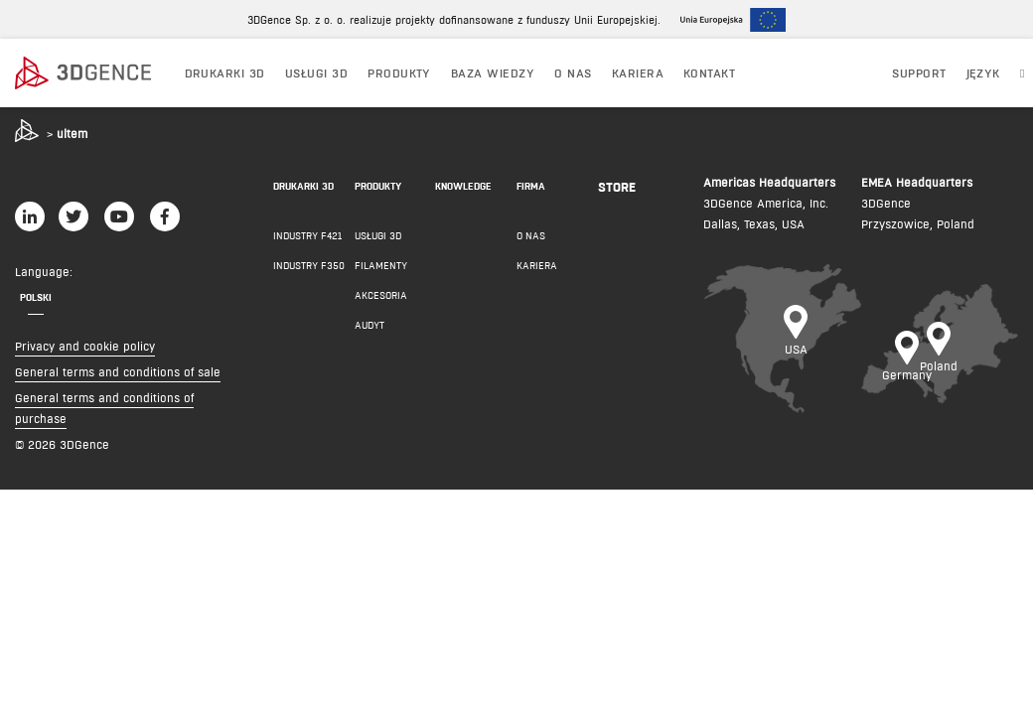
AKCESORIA (381, 295)
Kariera (638, 73)
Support (919, 73)
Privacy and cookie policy (85, 346)
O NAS (572, 73)
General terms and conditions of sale (118, 371)
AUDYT (369, 325)
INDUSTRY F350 (309, 265)
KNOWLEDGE (463, 186)
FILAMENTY (381, 265)
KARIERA (536, 265)
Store (617, 187)
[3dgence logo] (90, 73)
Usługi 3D (378, 235)
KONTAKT (709, 73)
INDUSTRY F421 (307, 235)
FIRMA (530, 186)
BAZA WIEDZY (492, 73)
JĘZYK (983, 73)
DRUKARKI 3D (225, 73)
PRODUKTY (399, 73)
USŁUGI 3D (316, 73)
